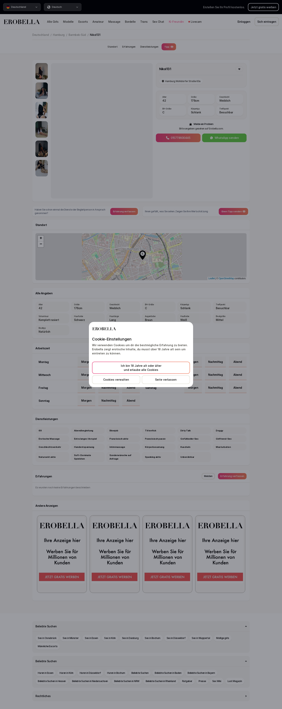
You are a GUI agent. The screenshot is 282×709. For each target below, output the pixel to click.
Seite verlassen (166, 379)
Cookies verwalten (116, 379)
